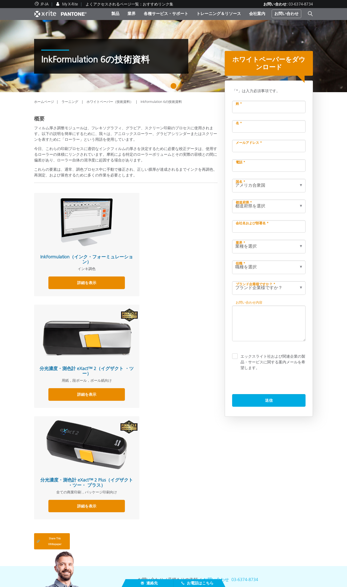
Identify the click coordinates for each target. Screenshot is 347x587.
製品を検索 (140, 503)
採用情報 (41, 516)
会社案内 (257, 13)
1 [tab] (175, 87)
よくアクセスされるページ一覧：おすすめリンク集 (129, 4)
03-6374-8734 (301, 4)
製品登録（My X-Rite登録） (57, 562)
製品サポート (45, 551)
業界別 (135, 522)
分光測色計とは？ (240, 528)
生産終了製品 (45, 568)
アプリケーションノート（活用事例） (161, 557)
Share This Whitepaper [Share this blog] (48, 441)
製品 (115, 13)
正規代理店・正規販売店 (55, 545)
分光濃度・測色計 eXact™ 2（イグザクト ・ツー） (123, 237)
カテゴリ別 (138, 516)
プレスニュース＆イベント (57, 528)
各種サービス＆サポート (57, 538)
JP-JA (45, 4)
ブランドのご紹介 (49, 510)
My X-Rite (69, 4)
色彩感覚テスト (238, 510)
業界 (132, 13)
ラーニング (70, 102)
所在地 (40, 522)
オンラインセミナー (146, 551)
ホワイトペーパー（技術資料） (110, 102)
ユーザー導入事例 (144, 562)
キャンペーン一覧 (144, 528)
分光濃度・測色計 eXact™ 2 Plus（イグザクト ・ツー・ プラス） (184, 240)
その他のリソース (242, 503)
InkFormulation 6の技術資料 (161, 102)
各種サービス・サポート (166, 13)
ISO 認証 (41, 574)
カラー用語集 (236, 516)
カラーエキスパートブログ (152, 568)
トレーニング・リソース (153, 543)
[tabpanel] (173, 56)
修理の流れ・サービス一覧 (57, 557)
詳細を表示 (62, 274)
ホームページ (44, 102)
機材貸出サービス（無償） (152, 533)
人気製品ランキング (146, 510)
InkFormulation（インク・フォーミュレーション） (62, 237)
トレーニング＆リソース (218, 13)
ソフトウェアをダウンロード (249, 522)
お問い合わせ (286, 13)
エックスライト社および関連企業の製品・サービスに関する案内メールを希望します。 (272, 361)
